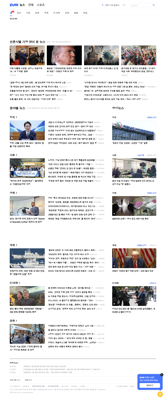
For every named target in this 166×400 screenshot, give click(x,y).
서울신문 (124, 75)
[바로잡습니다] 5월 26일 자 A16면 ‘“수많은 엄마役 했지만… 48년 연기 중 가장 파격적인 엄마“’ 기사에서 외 (61, 369)
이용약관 (26, 386)
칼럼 (76, 12)
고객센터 (74, 386)
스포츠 (41, 5)
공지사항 (65, 386)
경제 (37, 12)
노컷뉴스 (152, 245)
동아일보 (50, 75)
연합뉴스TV (151, 117)
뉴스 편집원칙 (15, 386)
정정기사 (13, 363)
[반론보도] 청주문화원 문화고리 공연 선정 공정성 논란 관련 (44, 366)
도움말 (82, 386)
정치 (19, 12)
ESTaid (13, 392)
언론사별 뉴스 (15, 380)
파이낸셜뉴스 (88, 75)
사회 (28, 12)
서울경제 (140, 155)
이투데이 (13, 75)
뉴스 (22, 5)
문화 (67, 12)
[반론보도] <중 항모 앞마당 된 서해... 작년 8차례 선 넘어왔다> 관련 (47, 372)
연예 (30, 5)
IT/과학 (56, 12)
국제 (46, 12)
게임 (85, 12)
